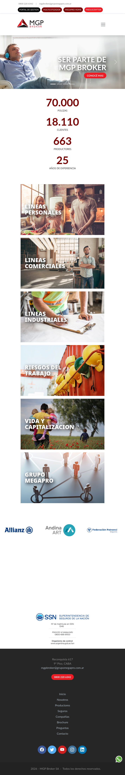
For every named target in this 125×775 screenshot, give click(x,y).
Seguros (62, 711)
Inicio (62, 694)
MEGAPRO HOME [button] (73, 9)
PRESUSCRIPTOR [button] (93, 9)
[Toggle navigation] (103, 24)
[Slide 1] (53, 84)
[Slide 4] (72, 84)
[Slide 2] (59, 84)
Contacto (62, 733)
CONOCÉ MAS (95, 75)
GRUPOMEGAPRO (39, 477)
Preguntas (62, 727)
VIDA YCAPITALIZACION (49, 424)
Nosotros (62, 699)
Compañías (62, 716)
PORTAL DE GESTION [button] (29, 9)
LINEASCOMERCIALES (45, 263)
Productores (62, 705)
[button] (42, 750)
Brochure (62, 722)
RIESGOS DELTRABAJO (43, 370)
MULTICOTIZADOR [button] (51, 9)
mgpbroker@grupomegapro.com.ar (55, 3)
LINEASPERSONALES (43, 209)
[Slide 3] (65, 84)
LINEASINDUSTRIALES (46, 316)
